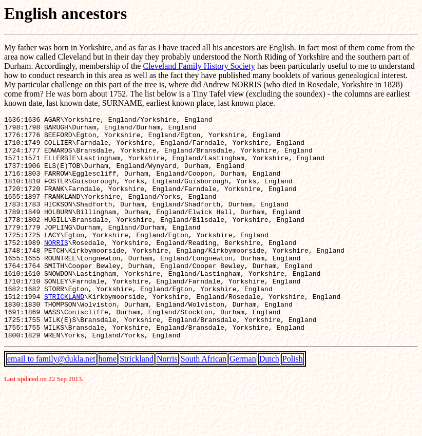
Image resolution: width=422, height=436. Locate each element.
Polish (292, 403)
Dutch (269, 403)
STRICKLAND (64, 333)
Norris (167, 403)
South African (203, 403)
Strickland (137, 403)
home (108, 403)
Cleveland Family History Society (199, 66)
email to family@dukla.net (51, 403)
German (242, 403)
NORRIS (56, 268)
